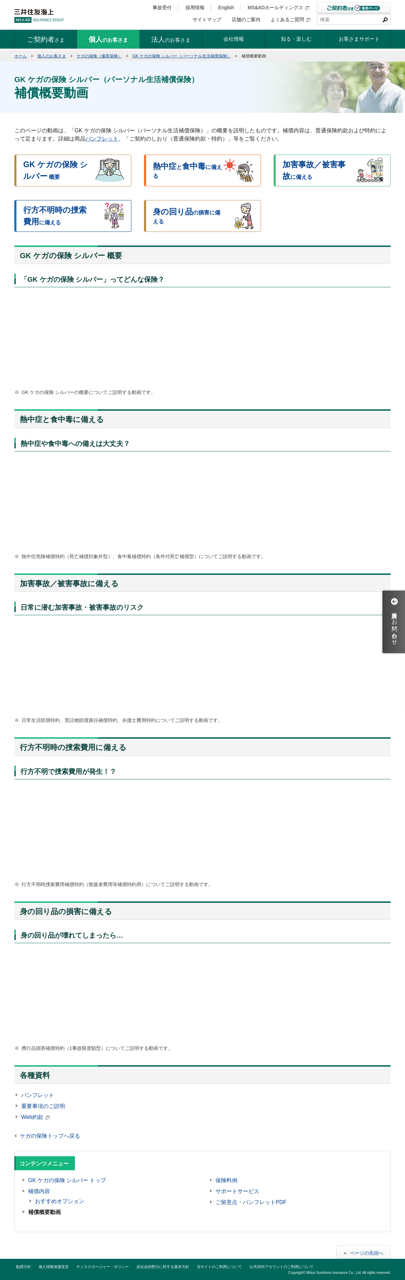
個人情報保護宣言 (54, 1267)
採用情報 (195, 7)
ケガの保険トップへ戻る (50, 1136)
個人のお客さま (51, 56)
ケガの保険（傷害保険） (99, 56)
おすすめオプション (59, 1201)
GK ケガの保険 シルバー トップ (67, 1180)
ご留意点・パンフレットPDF (251, 1202)
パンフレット (102, 139)
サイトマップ (207, 19)
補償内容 (39, 1191)
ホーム (20, 56)
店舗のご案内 (246, 19)
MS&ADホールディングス (278, 7)
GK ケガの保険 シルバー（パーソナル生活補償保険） (181, 56)
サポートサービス (237, 1191)
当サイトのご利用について (219, 1267)
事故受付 (162, 7)
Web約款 (35, 1117)
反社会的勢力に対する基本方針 (162, 1267)
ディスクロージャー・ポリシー (102, 1267)
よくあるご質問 (290, 19)
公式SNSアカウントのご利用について (281, 1267)
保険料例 (226, 1180)
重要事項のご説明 (43, 1106)
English (226, 7)
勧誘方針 (23, 1267)
